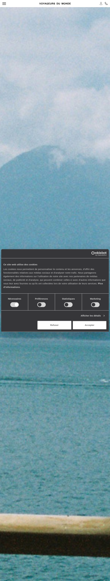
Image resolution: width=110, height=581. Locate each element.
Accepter (89, 325)
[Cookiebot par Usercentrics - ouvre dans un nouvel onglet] (93, 253)
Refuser (54, 325)
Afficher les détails (91, 315)
